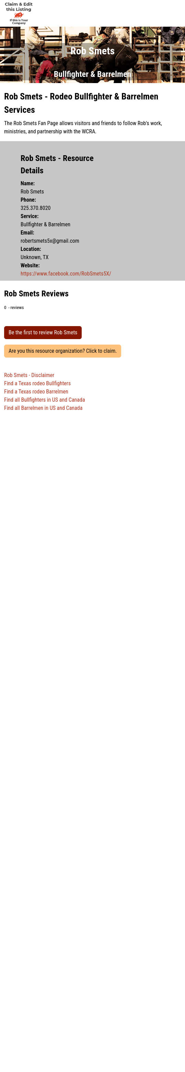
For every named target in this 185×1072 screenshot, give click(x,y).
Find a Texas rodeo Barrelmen (36, 391)
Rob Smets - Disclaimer (29, 375)
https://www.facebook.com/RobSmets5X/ (66, 273)
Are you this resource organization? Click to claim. (63, 351)
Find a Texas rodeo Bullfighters (37, 383)
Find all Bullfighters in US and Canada (44, 400)
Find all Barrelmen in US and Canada (43, 408)
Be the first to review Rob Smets (43, 332)
